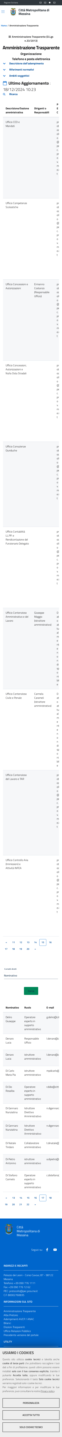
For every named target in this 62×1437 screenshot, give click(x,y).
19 (20, 949)
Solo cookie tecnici (31, 1427)
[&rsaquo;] (35, 949)
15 (28, 1198)
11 (13, 942)
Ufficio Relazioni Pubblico (17, 1331)
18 (13, 949)
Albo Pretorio (11, 1315)
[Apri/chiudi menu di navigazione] (3, 12)
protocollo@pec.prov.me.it (23, 1291)
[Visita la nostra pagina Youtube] (55, 1249)
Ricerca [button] (13, 94)
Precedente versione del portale (21, 1335)
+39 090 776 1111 (24, 1283)
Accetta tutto (31, 1415)
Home (4, 25)
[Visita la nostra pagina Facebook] (47, 1249)
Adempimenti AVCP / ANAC (19, 1319)
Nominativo (10, 975)
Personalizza (31, 1403)
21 (20, 1204)
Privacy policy (47, 1391)
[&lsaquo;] (6, 942)
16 (50, 942)
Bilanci (7, 1323)
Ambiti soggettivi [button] (19, 76)
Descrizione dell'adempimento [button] (26, 63)
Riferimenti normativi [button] (21, 70)
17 (6, 949)
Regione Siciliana (11, 2)
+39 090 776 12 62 (19, 1287)
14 (35, 942)
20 (28, 949)
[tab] (31, 63)
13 (28, 942)
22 (28, 1204)
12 (21, 942)
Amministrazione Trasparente (20, 1311)
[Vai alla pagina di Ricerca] (56, 12)
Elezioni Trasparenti (14, 1327)
